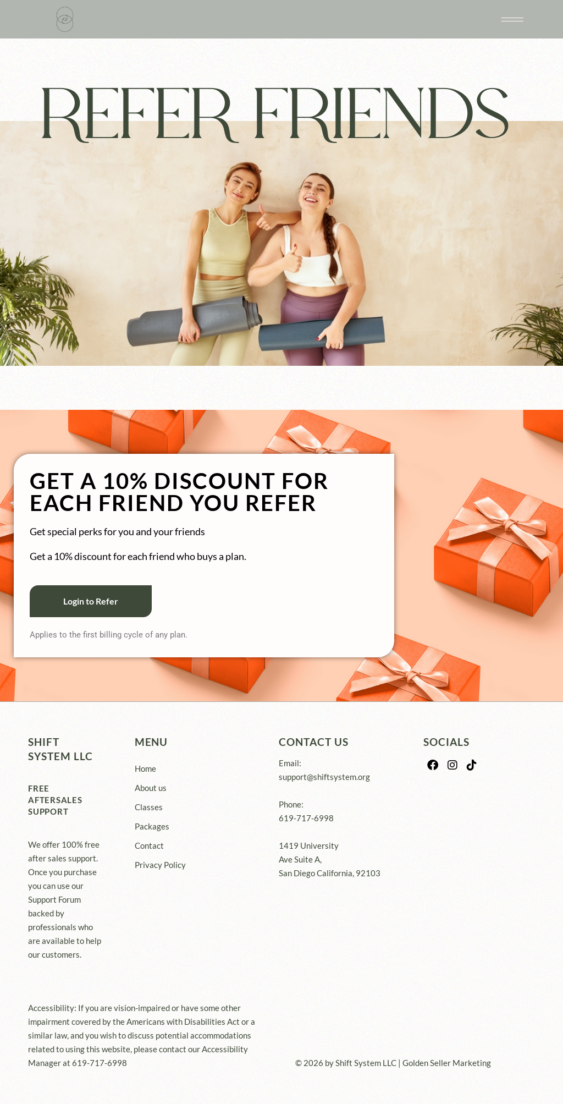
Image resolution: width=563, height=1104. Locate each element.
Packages (152, 826)
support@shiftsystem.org (324, 777)
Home (145, 768)
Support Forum (54, 899)
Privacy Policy (160, 865)
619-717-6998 (306, 818)
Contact (149, 845)
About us (151, 788)
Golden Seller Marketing (446, 1063)
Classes (149, 807)
